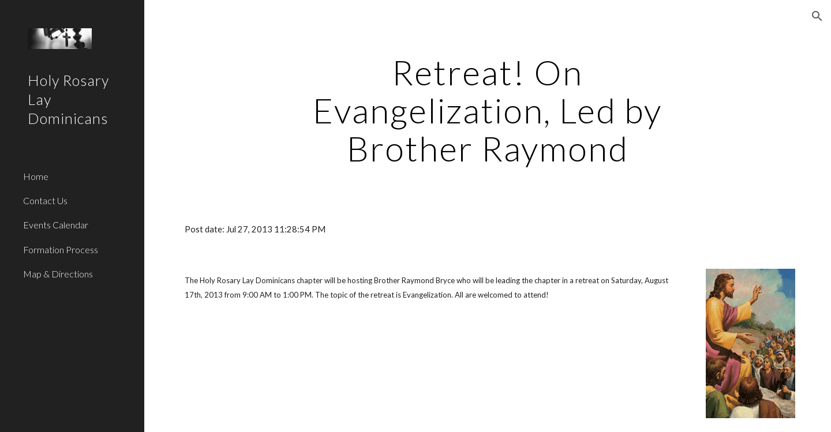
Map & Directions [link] (58, 273)
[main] (487, 110)
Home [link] (35, 176)
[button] (817, 16)
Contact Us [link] (45, 200)
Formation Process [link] (60, 249)
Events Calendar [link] (55, 224)
